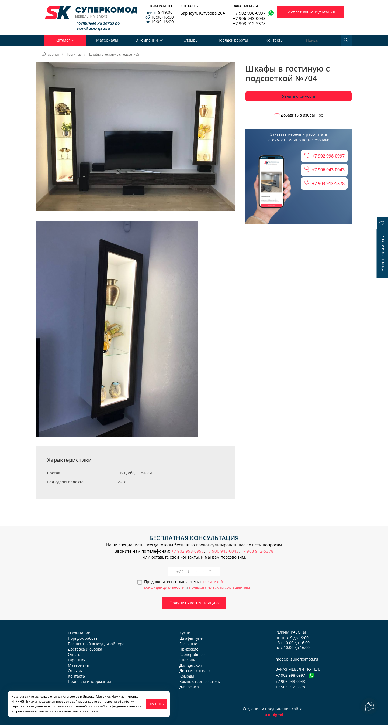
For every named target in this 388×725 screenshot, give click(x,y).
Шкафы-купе (191, 638)
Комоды (186, 676)
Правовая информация (89, 681)
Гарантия (76, 659)
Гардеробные (192, 654)
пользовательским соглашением (219, 587)
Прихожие (188, 649)
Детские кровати (195, 670)
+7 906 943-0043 (249, 18)
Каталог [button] (65, 40)
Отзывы (190, 40)
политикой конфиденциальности (114, 706)
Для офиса (189, 686)
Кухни (184, 632)
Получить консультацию (194, 602)
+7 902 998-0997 (249, 13)
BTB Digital (273, 715)
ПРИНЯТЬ (156, 704)
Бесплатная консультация (310, 12)
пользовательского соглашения (74, 711)
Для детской (190, 665)
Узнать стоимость (298, 96)
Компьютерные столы (200, 681)
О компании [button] (149, 40)
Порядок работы (232, 40)
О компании (79, 632)
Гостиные (188, 643)
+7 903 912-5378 (249, 23)
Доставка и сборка (85, 649)
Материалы (107, 40)
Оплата (75, 654)
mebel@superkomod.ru (297, 659)
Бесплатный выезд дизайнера (96, 643)
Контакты (274, 40)
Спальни (187, 659)
